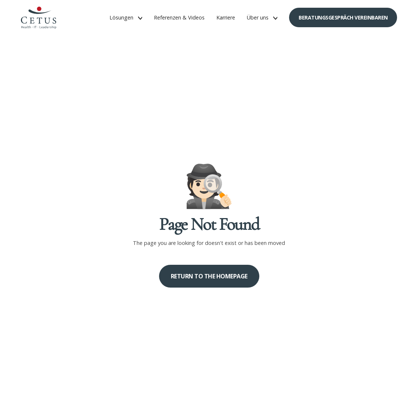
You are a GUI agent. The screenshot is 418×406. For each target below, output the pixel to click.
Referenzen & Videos (179, 17)
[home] (38, 17)
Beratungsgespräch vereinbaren (343, 17)
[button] (126, 18)
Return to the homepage (209, 276)
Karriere (225, 17)
